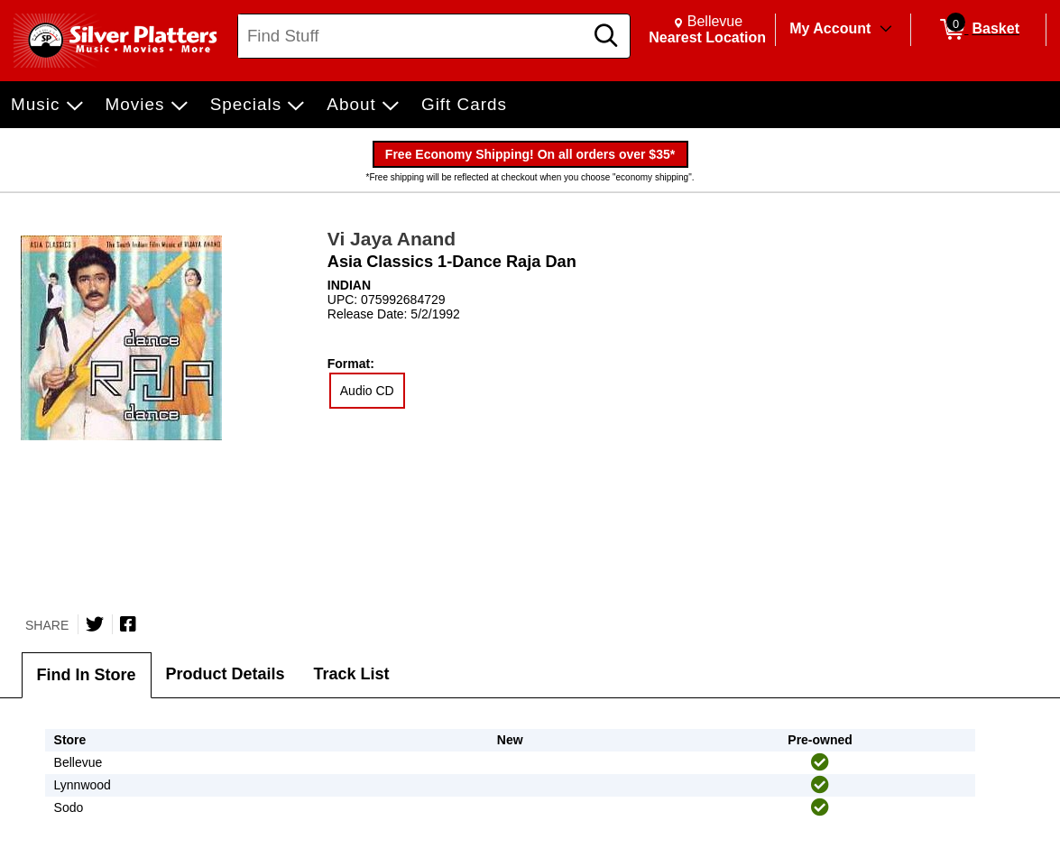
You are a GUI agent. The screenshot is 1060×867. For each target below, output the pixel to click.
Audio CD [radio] (367, 390)
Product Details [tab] (225, 674)
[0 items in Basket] (978, 29)
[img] (820, 762)
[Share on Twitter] (95, 624)
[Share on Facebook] (128, 624)
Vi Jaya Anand (391, 238)
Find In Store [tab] (86, 675)
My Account (830, 28)
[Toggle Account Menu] (886, 30)
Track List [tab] (352, 674)
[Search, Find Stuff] (413, 36)
